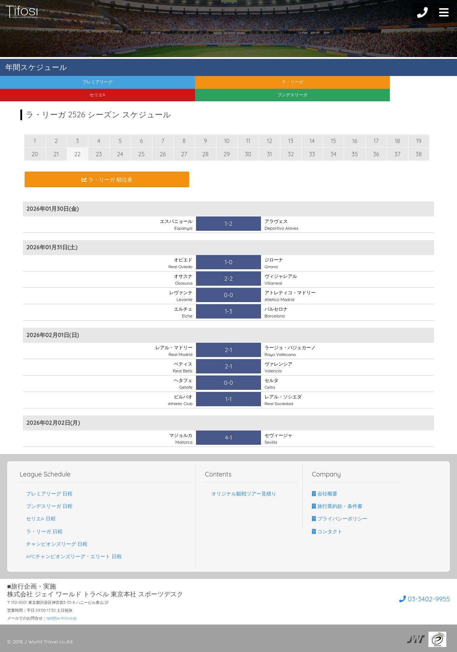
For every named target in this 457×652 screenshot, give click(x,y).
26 (163, 154)
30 (248, 154)
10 (226, 140)
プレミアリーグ (57, 84)
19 (418, 140)
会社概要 (324, 493)
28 (205, 154)
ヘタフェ (182, 383)
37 (398, 154)
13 (290, 140)
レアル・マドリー (172, 350)
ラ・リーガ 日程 (41, 531)
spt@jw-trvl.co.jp (61, 618)
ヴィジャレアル (282, 279)
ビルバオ (180, 399)
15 (333, 140)
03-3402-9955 (409, 597)
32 (291, 154)
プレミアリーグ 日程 (46, 493)
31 (269, 154)
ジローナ (275, 262)
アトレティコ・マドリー (292, 295)
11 (248, 140)
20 (34, 154)
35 (355, 154)
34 (333, 154)
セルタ (272, 383)
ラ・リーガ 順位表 (106, 179)
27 (184, 154)
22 (77, 154)
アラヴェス (281, 224)
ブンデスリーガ (400, 84)
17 (375, 140)
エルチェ (182, 312)
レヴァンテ (179, 295)
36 (376, 154)
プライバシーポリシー (339, 518)
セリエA (285, 84)
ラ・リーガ (171, 84)
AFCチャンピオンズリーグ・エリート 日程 (71, 556)
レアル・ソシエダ (285, 399)
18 (397, 140)
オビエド (180, 262)
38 (419, 154)
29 (227, 154)
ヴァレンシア (280, 367)
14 (312, 140)
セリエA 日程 (38, 518)
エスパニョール (174, 224)
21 (56, 154)
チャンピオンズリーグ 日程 (53, 544)
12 (269, 140)
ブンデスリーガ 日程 (46, 506)
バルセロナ (277, 312)
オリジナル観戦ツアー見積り (240, 493)
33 (312, 154)
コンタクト (327, 531)
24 (120, 154)
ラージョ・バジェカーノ (292, 350)
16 (354, 140)
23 (99, 154)
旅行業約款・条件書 (337, 506)
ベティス (182, 367)
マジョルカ (179, 438)
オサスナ (182, 279)
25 (141, 154)
